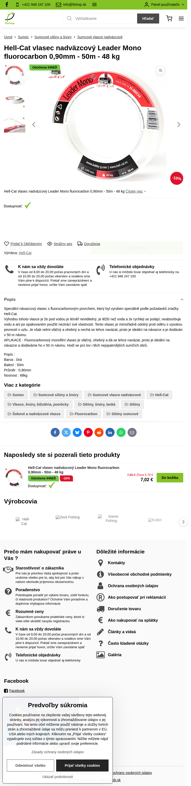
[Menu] (181, 19)
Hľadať (148, 19)
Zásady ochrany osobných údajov (126, 773)
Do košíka (137, 225)
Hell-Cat (25, 253)
